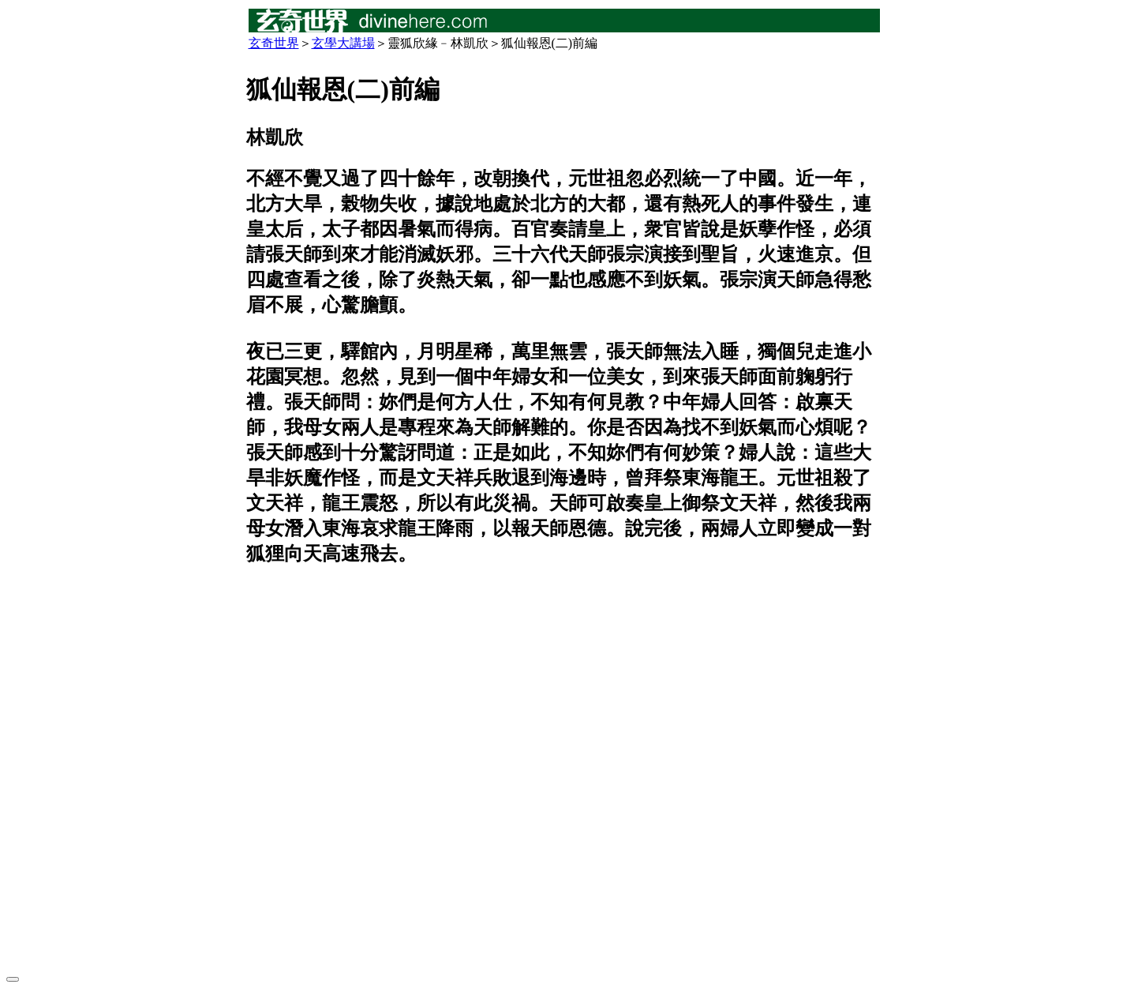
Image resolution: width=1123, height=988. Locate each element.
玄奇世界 (274, 43)
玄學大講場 (343, 43)
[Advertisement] (562, 771)
